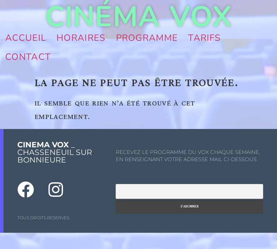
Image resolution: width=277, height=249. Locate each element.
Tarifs (204, 38)
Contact (28, 57)
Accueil (25, 38)
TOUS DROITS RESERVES (43, 217)
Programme (147, 38)
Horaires (80, 38)
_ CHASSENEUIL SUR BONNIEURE (54, 152)
